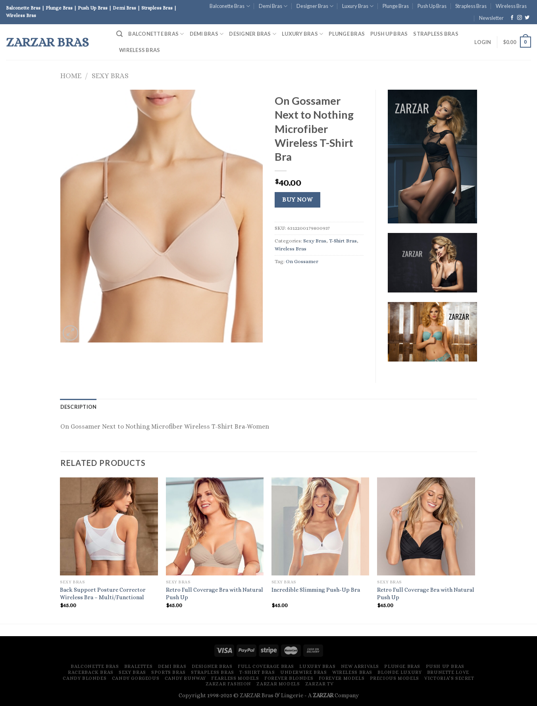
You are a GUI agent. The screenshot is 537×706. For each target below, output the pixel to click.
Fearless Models (235, 678)
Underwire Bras (303, 672)
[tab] (78, 407)
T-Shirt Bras (343, 241)
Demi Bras (273, 6)
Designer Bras (314, 6)
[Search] (119, 34)
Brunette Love (448, 672)
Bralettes (138, 666)
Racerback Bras (91, 672)
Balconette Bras (230, 6)
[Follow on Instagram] (519, 18)
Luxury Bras (357, 6)
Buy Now (297, 199)
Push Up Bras (432, 6)
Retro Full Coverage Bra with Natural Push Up (214, 593)
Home (70, 75)
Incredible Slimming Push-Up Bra (315, 590)
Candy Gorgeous (136, 678)
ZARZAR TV (319, 684)
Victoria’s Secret (449, 678)
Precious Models (394, 678)
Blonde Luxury (399, 672)
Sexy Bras (110, 75)
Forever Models (342, 678)
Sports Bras (168, 672)
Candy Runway (185, 678)
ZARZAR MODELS (278, 684)
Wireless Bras (511, 6)
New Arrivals (360, 666)
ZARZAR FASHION (229, 684)
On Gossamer (302, 261)
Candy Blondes (84, 678)
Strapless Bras (471, 6)
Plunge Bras (396, 6)
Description (78, 407)
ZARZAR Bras (47, 42)
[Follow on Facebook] (512, 18)
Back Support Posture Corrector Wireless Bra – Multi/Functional (103, 593)
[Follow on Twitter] (527, 18)
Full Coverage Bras (266, 666)
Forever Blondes (288, 678)
